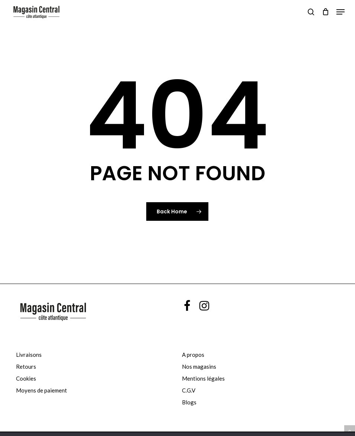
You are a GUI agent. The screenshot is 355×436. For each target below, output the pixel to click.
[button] (340, 12)
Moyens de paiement (41, 390)
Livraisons (29, 354)
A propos (193, 354)
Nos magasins (199, 366)
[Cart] (325, 11)
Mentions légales (203, 378)
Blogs (189, 402)
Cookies (26, 378)
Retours (26, 366)
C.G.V (188, 390)
